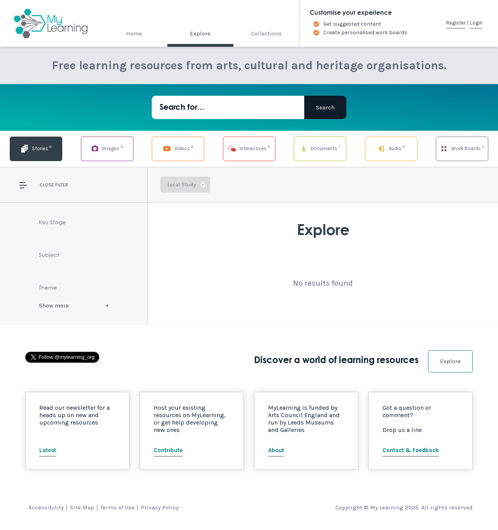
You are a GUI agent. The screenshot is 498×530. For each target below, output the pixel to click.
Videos (178, 148)
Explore (200, 33)
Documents (320, 148)
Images (107, 148)
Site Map (82, 507)
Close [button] (47, 185)
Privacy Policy (160, 507)
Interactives (248, 148)
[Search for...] (228, 107)
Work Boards (462, 148)
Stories (36, 148)
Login (476, 23)
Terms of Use (117, 507)
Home (134, 33)
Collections (266, 33)
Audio (390, 148)
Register (455, 23)
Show (54, 305)
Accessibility (46, 507)
